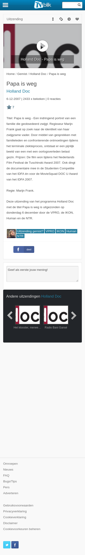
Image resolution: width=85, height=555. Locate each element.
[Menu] (5, 5)
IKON (60, 231)
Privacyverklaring (15, 511)
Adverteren (10, 493)
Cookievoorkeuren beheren (21, 529)
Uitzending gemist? (30, 231)
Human (71, 231)
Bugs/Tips (10, 481)
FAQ (6, 475)
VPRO (50, 231)
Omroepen (10, 463)
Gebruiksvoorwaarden (18, 505)
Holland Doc (18, 91)
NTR (20, 236)
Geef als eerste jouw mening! (43, 274)
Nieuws (8, 469)
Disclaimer (10, 523)
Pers (6, 487)
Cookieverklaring (14, 517)
